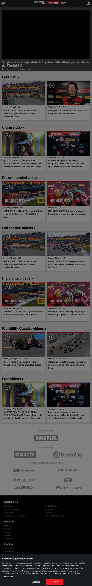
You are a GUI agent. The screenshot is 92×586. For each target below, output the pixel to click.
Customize (36, 581)
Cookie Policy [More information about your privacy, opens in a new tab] (8, 576)
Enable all (54, 581)
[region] (46, 570)
